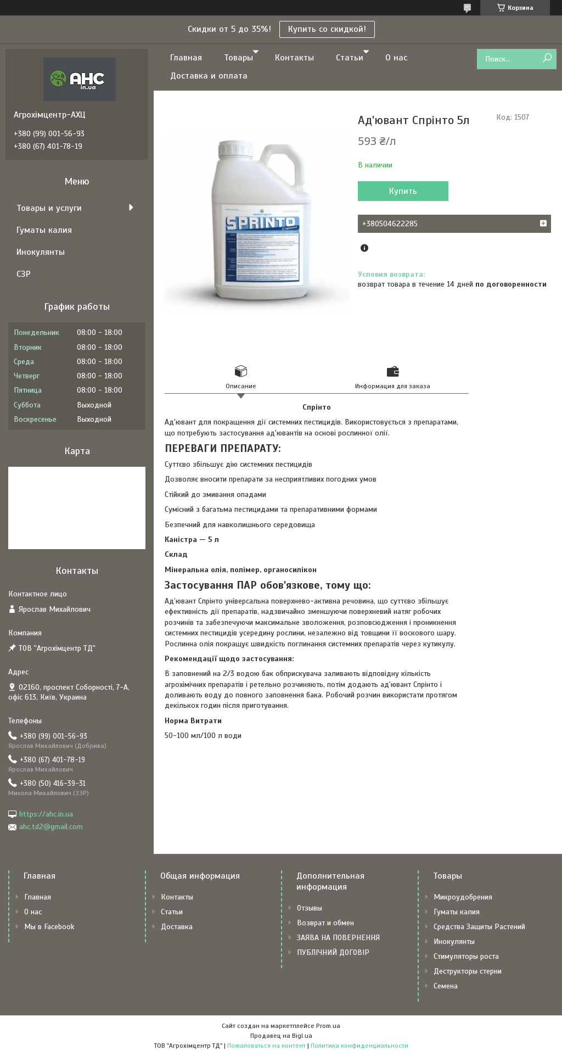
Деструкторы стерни (468, 971)
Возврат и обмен (325, 923)
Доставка (177, 926)
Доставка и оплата (209, 75)
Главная (186, 57)
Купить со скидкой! (327, 29)
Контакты (294, 57)
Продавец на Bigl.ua (281, 1036)
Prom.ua (328, 1026)
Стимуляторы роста (466, 956)
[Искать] (547, 58)
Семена (446, 986)
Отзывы (309, 908)
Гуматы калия (44, 230)
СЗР (23, 274)
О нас (396, 57)
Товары (238, 57)
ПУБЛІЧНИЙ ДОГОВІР (333, 952)
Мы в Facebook (49, 926)
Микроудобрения (463, 897)
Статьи (349, 57)
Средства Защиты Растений (479, 926)
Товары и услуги (49, 208)
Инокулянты (40, 252)
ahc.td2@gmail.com (51, 826)
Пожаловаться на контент (266, 1045)
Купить (403, 191)
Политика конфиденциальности (359, 1045)
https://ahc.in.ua (46, 814)
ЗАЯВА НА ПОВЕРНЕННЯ (338, 937)
